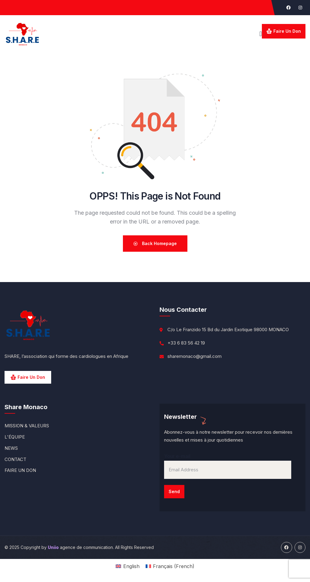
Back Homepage (155, 243)
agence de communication (80, 547)
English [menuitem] (131, 566)
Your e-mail (227, 475)
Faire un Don (31, 377)
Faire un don (287, 31)
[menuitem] (127, 566)
